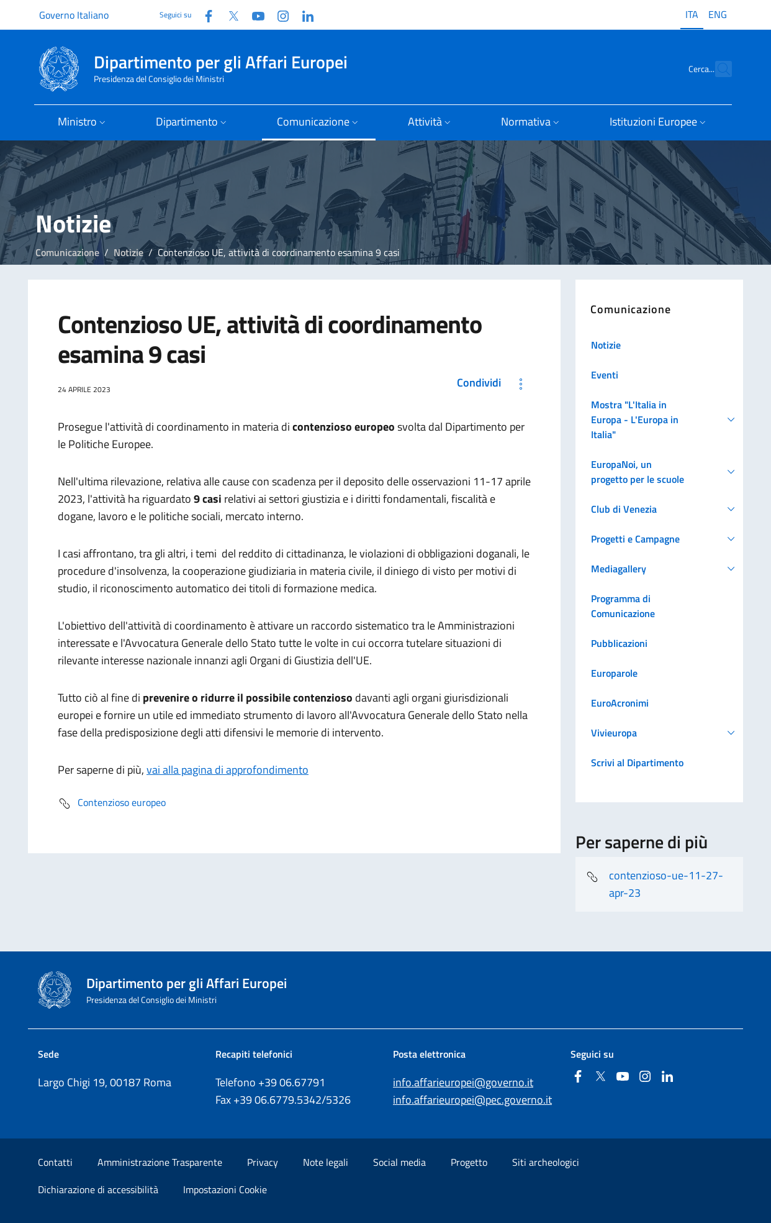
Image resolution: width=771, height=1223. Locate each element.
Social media (399, 1162)
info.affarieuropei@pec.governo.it (472, 1099)
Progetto (469, 1162)
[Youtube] (253, 14)
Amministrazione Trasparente (159, 1162)
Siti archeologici (545, 1162)
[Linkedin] (303, 14)
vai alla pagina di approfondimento (228, 769)
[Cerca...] (717, 69)
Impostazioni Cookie (225, 1189)
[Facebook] (203, 14)
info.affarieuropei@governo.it (463, 1082)
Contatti (55, 1162)
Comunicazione (67, 252)
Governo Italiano (74, 14)
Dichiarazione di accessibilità (98, 1189)
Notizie (128, 252)
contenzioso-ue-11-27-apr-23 (654, 884)
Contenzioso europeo (112, 803)
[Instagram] (278, 14)
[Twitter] (228, 14)
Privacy (262, 1162)
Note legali (325, 1162)
